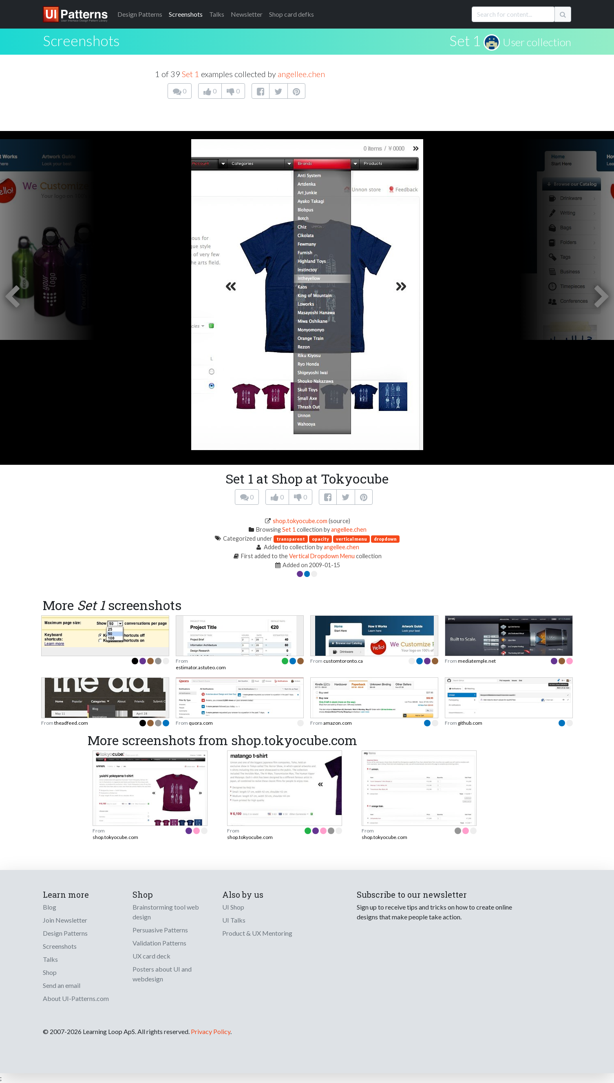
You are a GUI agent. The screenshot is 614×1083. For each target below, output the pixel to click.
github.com (470, 723)
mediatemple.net (477, 661)
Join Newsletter (65, 920)
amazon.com (337, 723)
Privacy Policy (210, 1031)
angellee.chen (301, 74)
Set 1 (465, 40)
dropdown (385, 539)
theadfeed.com (71, 723)
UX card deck (151, 956)
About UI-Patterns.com (76, 998)
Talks (216, 14)
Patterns (139, 14)
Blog (49, 907)
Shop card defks (291, 14)
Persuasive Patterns (160, 930)
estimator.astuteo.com (201, 667)
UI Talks (233, 920)
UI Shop (233, 907)
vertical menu (351, 539)
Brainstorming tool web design (166, 912)
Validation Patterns (159, 943)
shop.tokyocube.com (300, 520)
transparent (290, 539)
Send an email (61, 985)
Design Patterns (65, 933)
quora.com (201, 723)
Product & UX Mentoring (257, 933)
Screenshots (186, 14)
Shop (50, 972)
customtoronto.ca (343, 661)
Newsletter (247, 14)
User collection (537, 42)
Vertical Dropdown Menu (322, 556)
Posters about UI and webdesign (162, 974)
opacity (320, 539)
